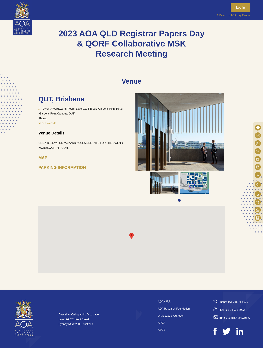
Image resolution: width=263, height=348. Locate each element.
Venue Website (47, 123)
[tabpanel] (164, 183)
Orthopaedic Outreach (171, 315)
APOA (161, 322)
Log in (240, 7)
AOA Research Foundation (174, 308)
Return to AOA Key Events (233, 15)
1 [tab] (179, 200)
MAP (42, 157)
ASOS (161, 329)
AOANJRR (164, 301)
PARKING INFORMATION (62, 167)
